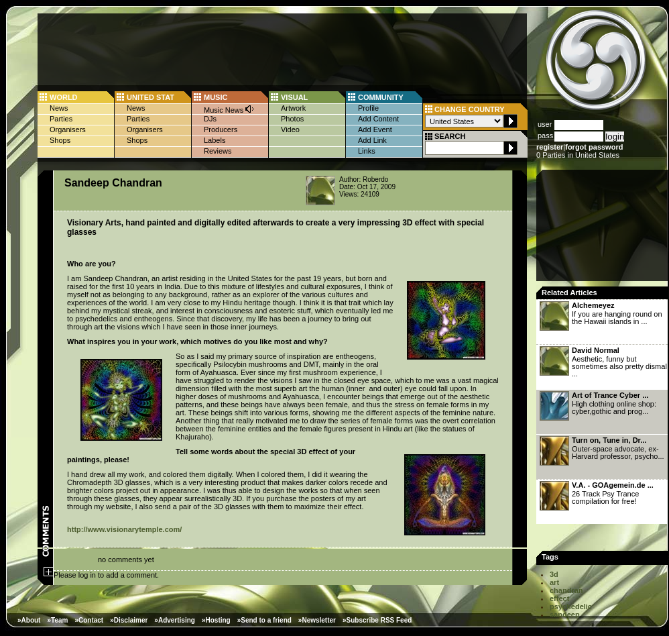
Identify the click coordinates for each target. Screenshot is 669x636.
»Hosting (216, 620)
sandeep (565, 615)
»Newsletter (317, 620)
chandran (566, 590)
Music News (229, 109)
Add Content (378, 119)
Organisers (68, 129)
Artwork (293, 108)
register (549, 147)
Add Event (375, 129)
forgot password (594, 147)
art (554, 582)
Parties (61, 119)
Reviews (218, 151)
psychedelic (571, 606)
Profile (368, 108)
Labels (214, 140)
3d (554, 574)
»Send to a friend (264, 620)
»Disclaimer (128, 620)
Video (290, 129)
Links (366, 151)
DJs (210, 119)
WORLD (64, 97)
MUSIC (215, 97)
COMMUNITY (381, 97)
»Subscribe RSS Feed (377, 620)
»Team (57, 620)
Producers (220, 129)
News (59, 108)
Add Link (372, 140)
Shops (60, 140)
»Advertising (174, 620)
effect (559, 598)
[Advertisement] (603, 229)
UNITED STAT (150, 97)
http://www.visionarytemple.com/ (124, 529)
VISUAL (294, 97)
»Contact (88, 620)
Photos (292, 119)
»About (28, 620)
